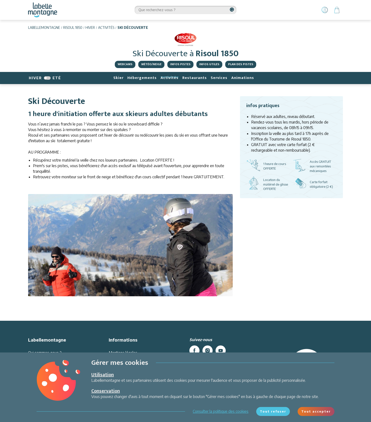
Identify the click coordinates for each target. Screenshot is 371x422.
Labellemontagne (44, 27)
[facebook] (194, 350)
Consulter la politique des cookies (220, 411)
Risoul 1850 (72, 27)
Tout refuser (273, 411)
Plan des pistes (240, 64)
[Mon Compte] (324, 10)
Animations (242, 78)
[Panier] (336, 10)
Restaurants (194, 78)
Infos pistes (180, 64)
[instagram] (207, 350)
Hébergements (142, 78)
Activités (106, 27)
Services (219, 78)
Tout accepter (316, 411)
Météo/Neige (151, 64)
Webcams (125, 64)
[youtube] (221, 350)
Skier (118, 78)
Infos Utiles (209, 64)
